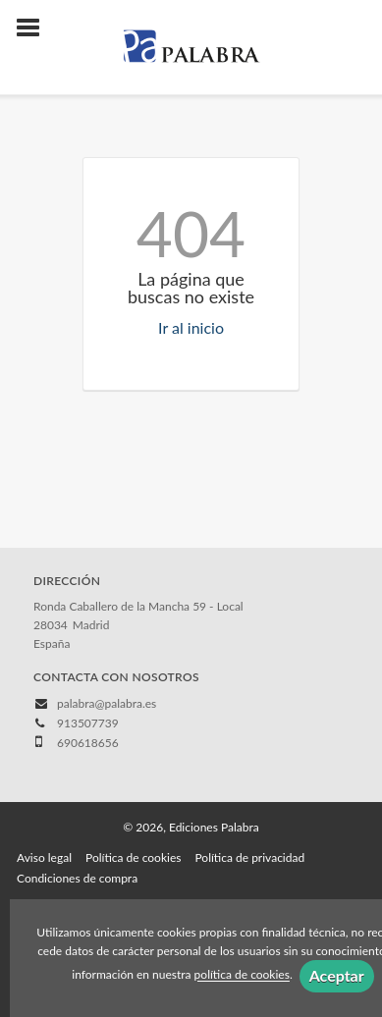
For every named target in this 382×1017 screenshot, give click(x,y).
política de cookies (242, 975)
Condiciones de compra (77, 878)
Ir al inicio (191, 327)
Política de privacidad (249, 857)
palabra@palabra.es (106, 703)
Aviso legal (44, 857)
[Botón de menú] (35, 28)
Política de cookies (133, 857)
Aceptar (336, 975)
